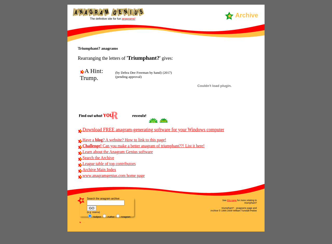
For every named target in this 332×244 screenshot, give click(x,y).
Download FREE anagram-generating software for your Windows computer (151, 129)
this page (232, 200)
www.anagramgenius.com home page (111, 175)
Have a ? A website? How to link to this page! (122, 140)
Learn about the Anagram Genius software (115, 152)
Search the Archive (96, 158)
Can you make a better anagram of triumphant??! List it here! (141, 146)
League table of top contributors (107, 163)
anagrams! (128, 18)
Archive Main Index (97, 169)
